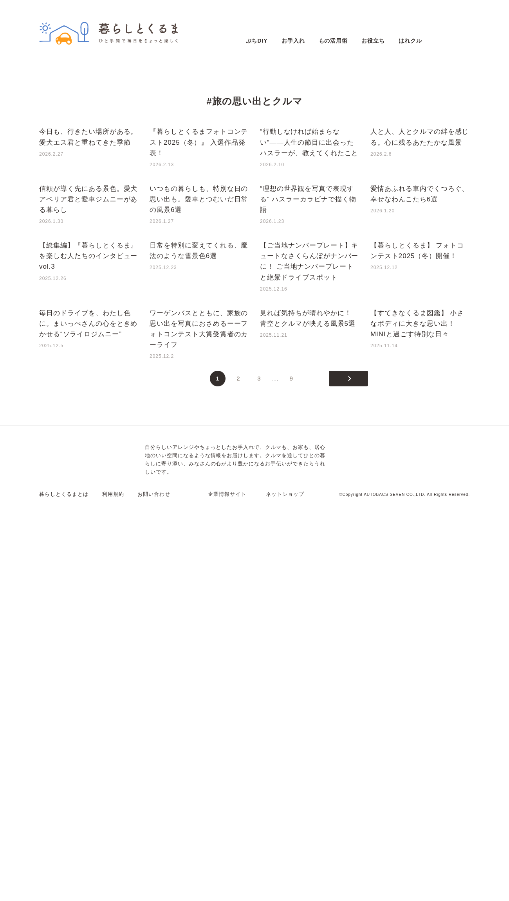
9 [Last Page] (291, 775)
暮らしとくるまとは (63, 891)
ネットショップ (285, 891)
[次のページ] (348, 776)
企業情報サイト (227, 891)
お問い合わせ (153, 891)
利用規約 (113, 891)
